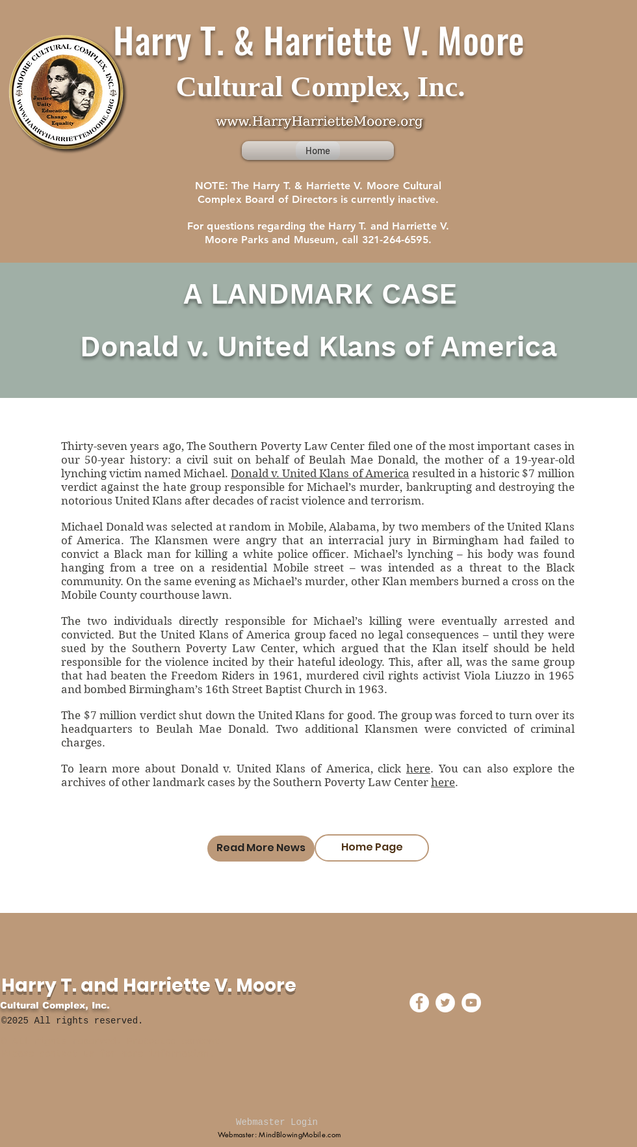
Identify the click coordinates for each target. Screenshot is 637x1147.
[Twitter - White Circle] (445, 1002)
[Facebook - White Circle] (419, 1002)
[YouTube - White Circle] (471, 1002)
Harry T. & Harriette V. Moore (319, 39)
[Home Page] (372, 848)
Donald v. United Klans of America (320, 473)
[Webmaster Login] (277, 1123)
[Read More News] (261, 849)
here (418, 768)
